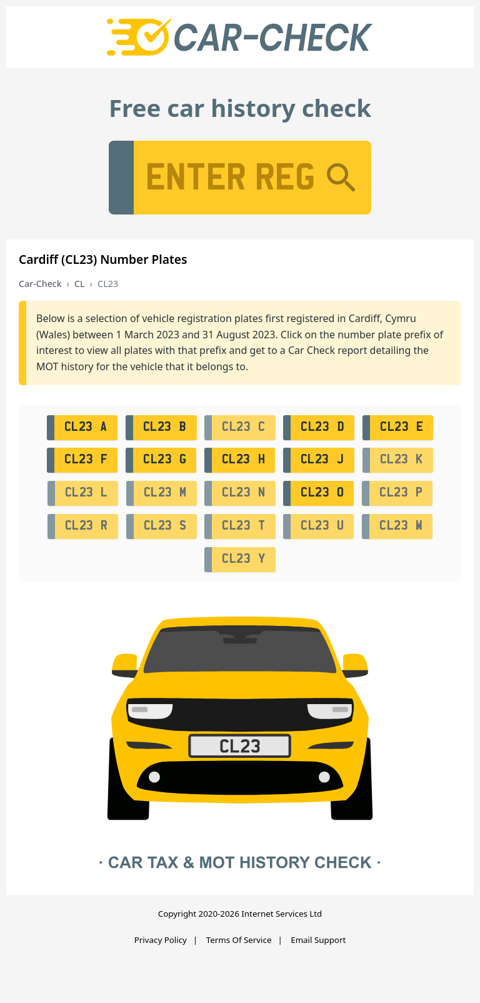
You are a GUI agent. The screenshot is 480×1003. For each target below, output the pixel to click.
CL (79, 284)
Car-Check (40, 284)
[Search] (341, 177)
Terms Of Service (239, 939)
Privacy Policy (160, 939)
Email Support (318, 939)
